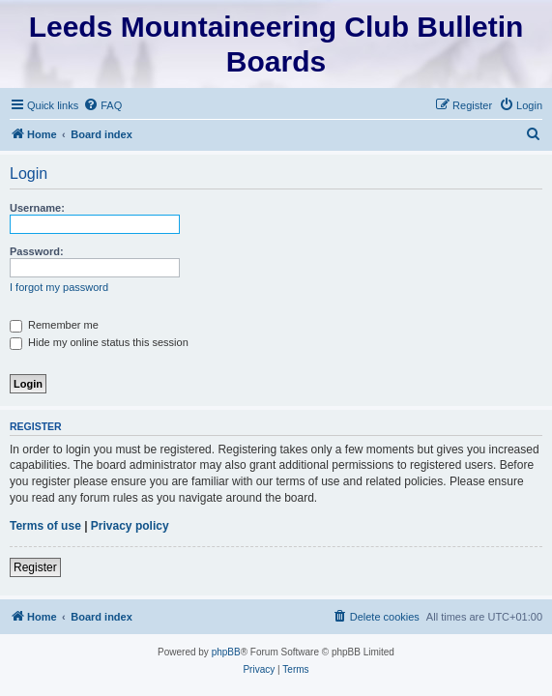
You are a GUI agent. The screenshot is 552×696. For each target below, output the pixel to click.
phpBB (226, 652)
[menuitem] (102, 105)
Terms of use (45, 526)
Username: (37, 208)
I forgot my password (59, 287)
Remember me (54, 325)
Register (35, 567)
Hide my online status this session (99, 342)
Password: (37, 251)
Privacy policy (130, 526)
